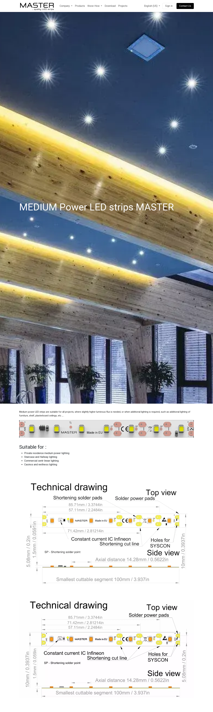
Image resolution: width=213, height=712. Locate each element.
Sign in (169, 5)
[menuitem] (66, 6)
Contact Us (185, 5)
